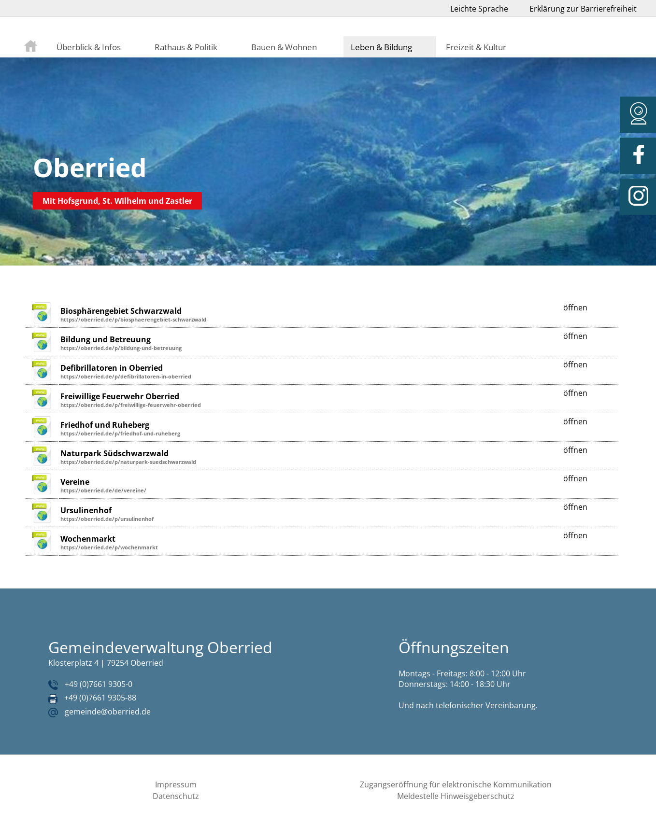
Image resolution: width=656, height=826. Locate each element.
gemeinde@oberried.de (108, 711)
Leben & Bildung (381, 47)
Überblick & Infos (89, 47)
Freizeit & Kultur (476, 47)
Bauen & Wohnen (284, 47)
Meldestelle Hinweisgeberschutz (455, 796)
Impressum (176, 784)
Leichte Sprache (479, 8)
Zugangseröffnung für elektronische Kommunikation (456, 784)
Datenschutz (176, 796)
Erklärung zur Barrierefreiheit (583, 8)
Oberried (90, 167)
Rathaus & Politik (186, 47)
